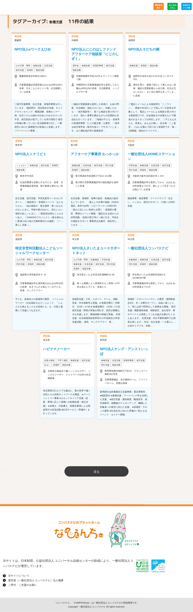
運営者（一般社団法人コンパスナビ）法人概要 (36, 580)
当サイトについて (18, 575)
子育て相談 (62, 360)
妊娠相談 (95, 259)
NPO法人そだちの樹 (143, 49)
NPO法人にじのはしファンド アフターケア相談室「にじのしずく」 (95, 54)
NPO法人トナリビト (30, 154)
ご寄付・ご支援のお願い (22, 584)
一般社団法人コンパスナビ (148, 248)
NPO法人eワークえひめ (33, 49)
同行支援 (109, 165)
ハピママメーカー (56, 349)
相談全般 (40, 70)
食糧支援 (37, 65)
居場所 (30, 70)
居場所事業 (98, 65)
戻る (96, 471)
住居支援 (48, 65)
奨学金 (76, 65)
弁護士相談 (49, 360)
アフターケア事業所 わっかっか (95, 154)
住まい (47, 365)
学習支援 (133, 165)
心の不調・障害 (23, 65)
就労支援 (20, 70)
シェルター (21, 165)
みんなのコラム (172, 6)
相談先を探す (158, 6)
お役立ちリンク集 (186, 6)
